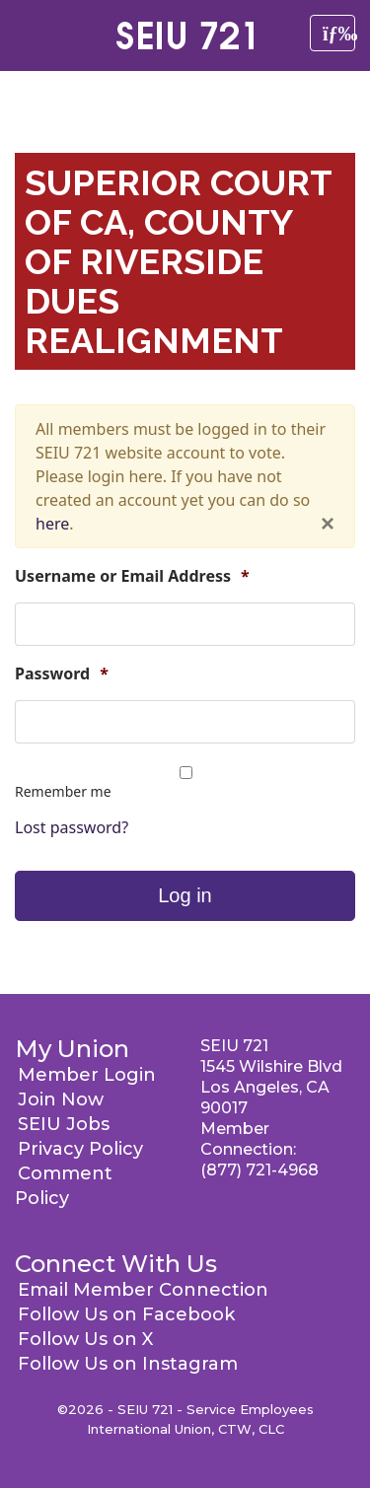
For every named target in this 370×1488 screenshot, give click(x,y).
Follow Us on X (85, 1339)
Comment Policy (63, 1186)
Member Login (87, 1075)
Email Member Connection (143, 1290)
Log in (185, 895)
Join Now (61, 1099)
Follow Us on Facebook (126, 1314)
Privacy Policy (80, 1149)
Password (62, 674)
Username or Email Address (132, 576)
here (52, 523)
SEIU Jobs (64, 1124)
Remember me (63, 791)
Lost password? (71, 827)
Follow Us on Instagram (128, 1364)
